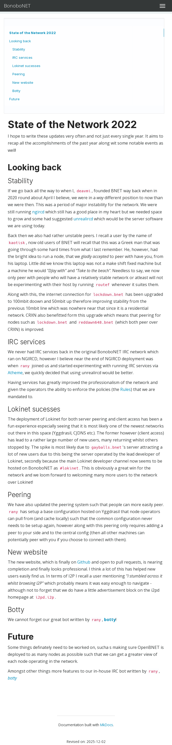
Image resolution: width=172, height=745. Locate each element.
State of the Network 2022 (32, 33)
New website (22, 82)
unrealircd (83, 219)
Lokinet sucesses (26, 66)
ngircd (38, 212)
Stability (18, 49)
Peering (18, 74)
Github (83, 562)
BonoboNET (17, 5)
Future (14, 99)
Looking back (20, 41)
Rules (125, 389)
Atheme (15, 372)
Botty (16, 91)
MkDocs (106, 724)
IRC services (22, 57)
